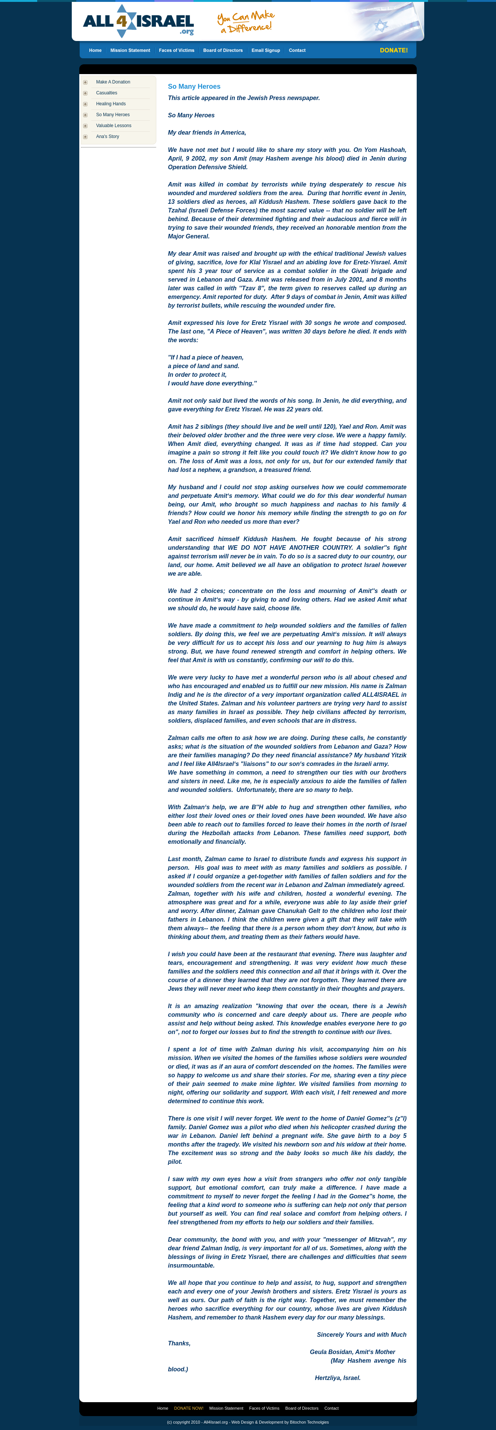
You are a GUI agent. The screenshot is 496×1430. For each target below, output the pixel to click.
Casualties (106, 93)
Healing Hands (111, 103)
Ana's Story (107, 136)
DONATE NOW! (189, 1408)
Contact (331, 1408)
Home (162, 1408)
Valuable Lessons (114, 125)
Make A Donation (113, 82)
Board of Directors (302, 1408)
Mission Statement (226, 1408)
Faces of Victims (264, 1408)
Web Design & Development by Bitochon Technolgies (280, 1422)
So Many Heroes (113, 114)
